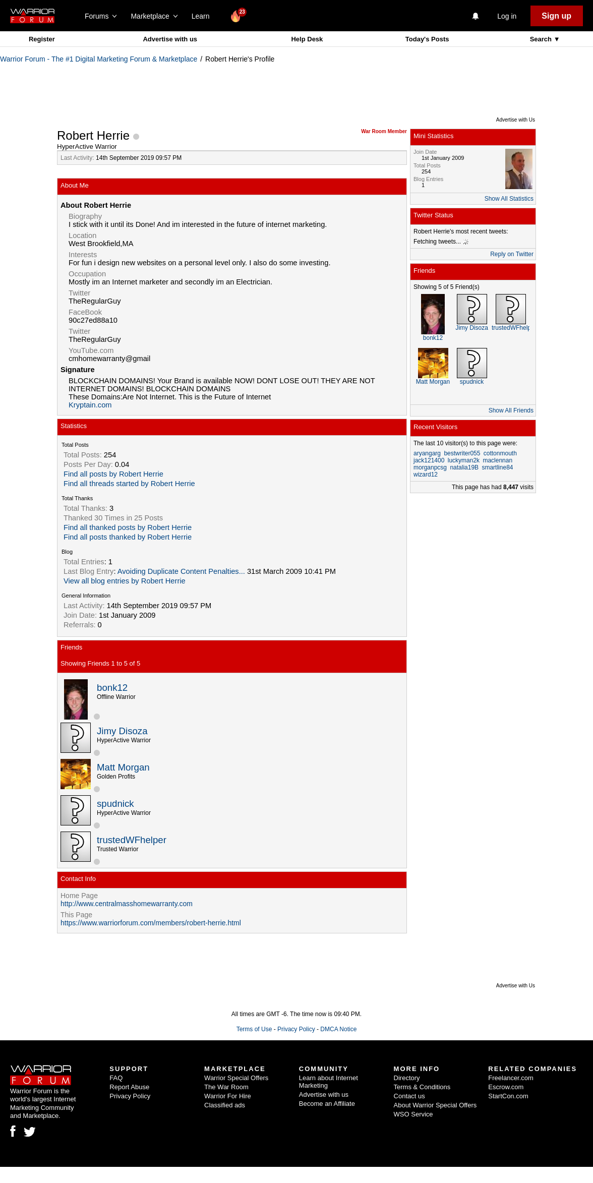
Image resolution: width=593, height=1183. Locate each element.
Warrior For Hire (227, 1096)
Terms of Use (254, 1029)
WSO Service (413, 1114)
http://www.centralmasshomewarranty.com (127, 904)
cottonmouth (500, 453)
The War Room (226, 1087)
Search (542, 39)
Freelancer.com (510, 1078)
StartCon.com (508, 1096)
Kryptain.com (90, 405)
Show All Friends (511, 410)
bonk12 (112, 687)
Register (42, 39)
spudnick (115, 803)
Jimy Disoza (122, 731)
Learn (203, 16)
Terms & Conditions (422, 1087)
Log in (506, 16)
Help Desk (307, 39)
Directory (407, 1078)
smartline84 (497, 467)
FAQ (116, 1078)
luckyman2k (464, 460)
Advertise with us (170, 39)
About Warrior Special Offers (435, 1105)
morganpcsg (430, 467)
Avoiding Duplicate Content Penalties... (181, 571)
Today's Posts (427, 39)
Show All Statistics (509, 198)
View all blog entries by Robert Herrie (125, 581)
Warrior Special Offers (236, 1078)
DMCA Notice (338, 1029)
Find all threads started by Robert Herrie (129, 484)
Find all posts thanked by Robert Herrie (128, 537)
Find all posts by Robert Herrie (113, 474)
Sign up (556, 16)
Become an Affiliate (327, 1103)
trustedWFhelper (131, 840)
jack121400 (428, 460)
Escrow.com (505, 1087)
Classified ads (224, 1105)
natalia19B (464, 467)
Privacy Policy (296, 1029)
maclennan (497, 460)
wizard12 (425, 474)
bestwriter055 (462, 453)
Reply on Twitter (511, 254)
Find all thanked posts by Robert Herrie (128, 527)
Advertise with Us (515, 120)
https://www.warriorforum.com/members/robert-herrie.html (151, 923)
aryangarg (427, 453)
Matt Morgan (123, 767)
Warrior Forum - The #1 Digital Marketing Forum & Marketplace (98, 59)
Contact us (409, 1096)
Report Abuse (129, 1087)
